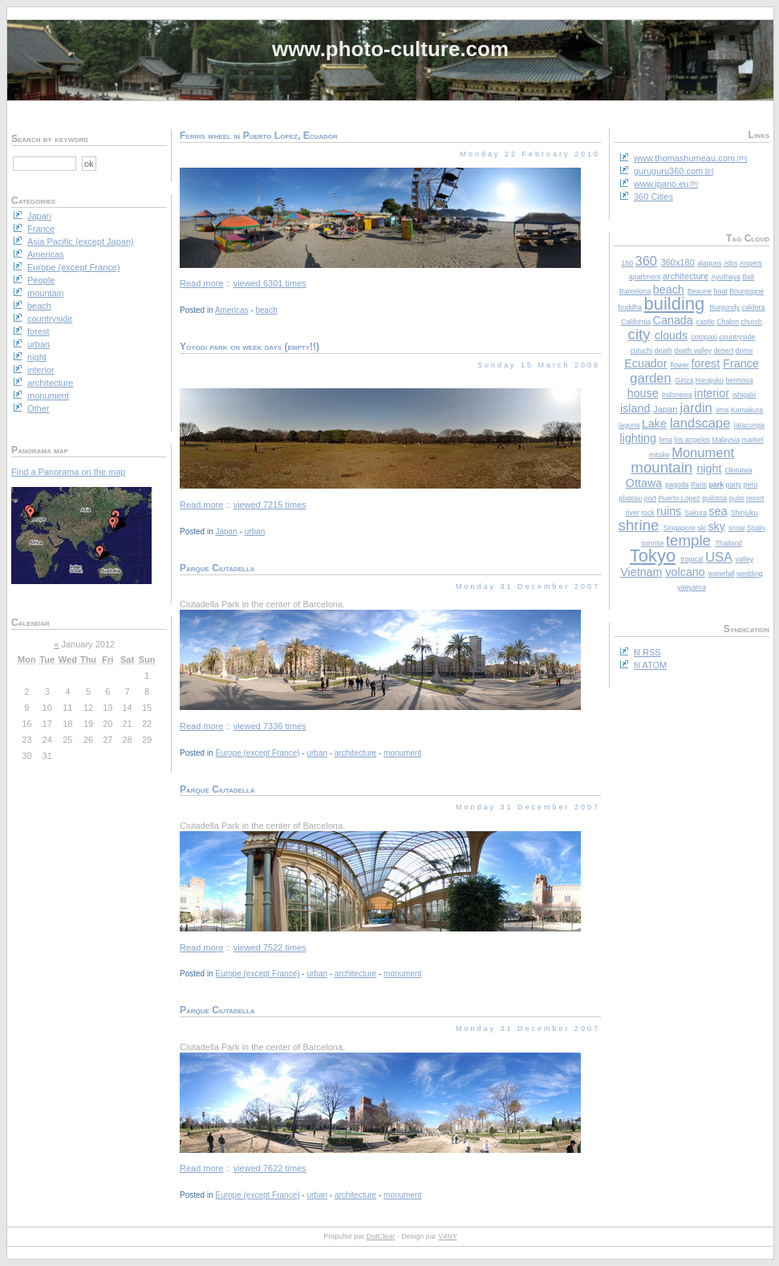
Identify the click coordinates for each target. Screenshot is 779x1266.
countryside (737, 337)
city (639, 334)
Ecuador (645, 363)
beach (668, 289)
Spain (756, 528)
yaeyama (691, 587)
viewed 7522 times (269, 947)
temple (688, 540)
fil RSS (647, 652)
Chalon (727, 322)
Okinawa (738, 470)
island (635, 408)
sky (716, 526)
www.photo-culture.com (390, 49)
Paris (699, 485)
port (650, 498)
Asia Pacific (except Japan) (80, 241)
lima (665, 440)
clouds (671, 335)
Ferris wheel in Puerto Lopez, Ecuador (259, 135)
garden (650, 378)
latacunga (749, 425)
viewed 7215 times (269, 504)
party (734, 485)
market (753, 440)
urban (255, 531)
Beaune (700, 291)
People (41, 280)
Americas (232, 310)
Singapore (679, 528)
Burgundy (724, 307)
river (632, 513)
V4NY (447, 1236)
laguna (629, 425)
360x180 (678, 262)
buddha (630, 307)
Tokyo (653, 556)
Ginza (684, 380)
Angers (751, 263)
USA (718, 557)
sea (718, 511)
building (673, 304)
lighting (638, 438)
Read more (201, 283)
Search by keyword (49, 138)
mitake (659, 455)
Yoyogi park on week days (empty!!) (249, 346)
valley (745, 559)
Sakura (695, 513)
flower (680, 365)
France (741, 363)
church (751, 322)
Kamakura (747, 410)
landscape (700, 423)
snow (736, 528)
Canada (673, 320)
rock (648, 513)
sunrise (652, 543)
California (636, 322)
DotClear (381, 1236)
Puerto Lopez (679, 498)
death (663, 351)
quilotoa (714, 498)
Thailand (728, 543)
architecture (685, 276)
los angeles (692, 440)
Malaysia (726, 440)
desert (723, 351)
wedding (749, 574)
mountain (661, 467)
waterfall (721, 574)
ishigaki (744, 395)
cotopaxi (704, 337)
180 (627, 263)
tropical (691, 559)
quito (737, 498)
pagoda (676, 485)
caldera (753, 307)
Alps (730, 263)
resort (755, 498)
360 (646, 261)
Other (38, 408)
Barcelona (635, 291)
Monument (702, 452)
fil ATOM (650, 665)
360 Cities (653, 196)
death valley (693, 351)
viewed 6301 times (269, 283)
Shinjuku (744, 513)
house (643, 393)
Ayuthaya (725, 277)
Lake (654, 423)
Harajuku (710, 380)
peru (751, 485)
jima (722, 410)
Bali (748, 277)
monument (402, 753)
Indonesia (677, 395)
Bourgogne (746, 291)
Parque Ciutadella (217, 568)
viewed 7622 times (269, 1168)
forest (705, 363)
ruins (668, 511)
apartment (645, 277)
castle (705, 322)
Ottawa (644, 483)
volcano (684, 572)
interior (711, 393)
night (708, 468)
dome (744, 351)
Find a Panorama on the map (68, 472)
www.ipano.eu (661, 184)
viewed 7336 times (269, 726)
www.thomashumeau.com (684, 158)
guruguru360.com (668, 171)
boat (721, 291)
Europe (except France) (257, 753)
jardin (696, 407)
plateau (630, 498)
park (716, 485)
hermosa (739, 380)
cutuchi (641, 351)
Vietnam (641, 572)
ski (701, 528)
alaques (709, 263)
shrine (639, 525)
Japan (665, 409)
